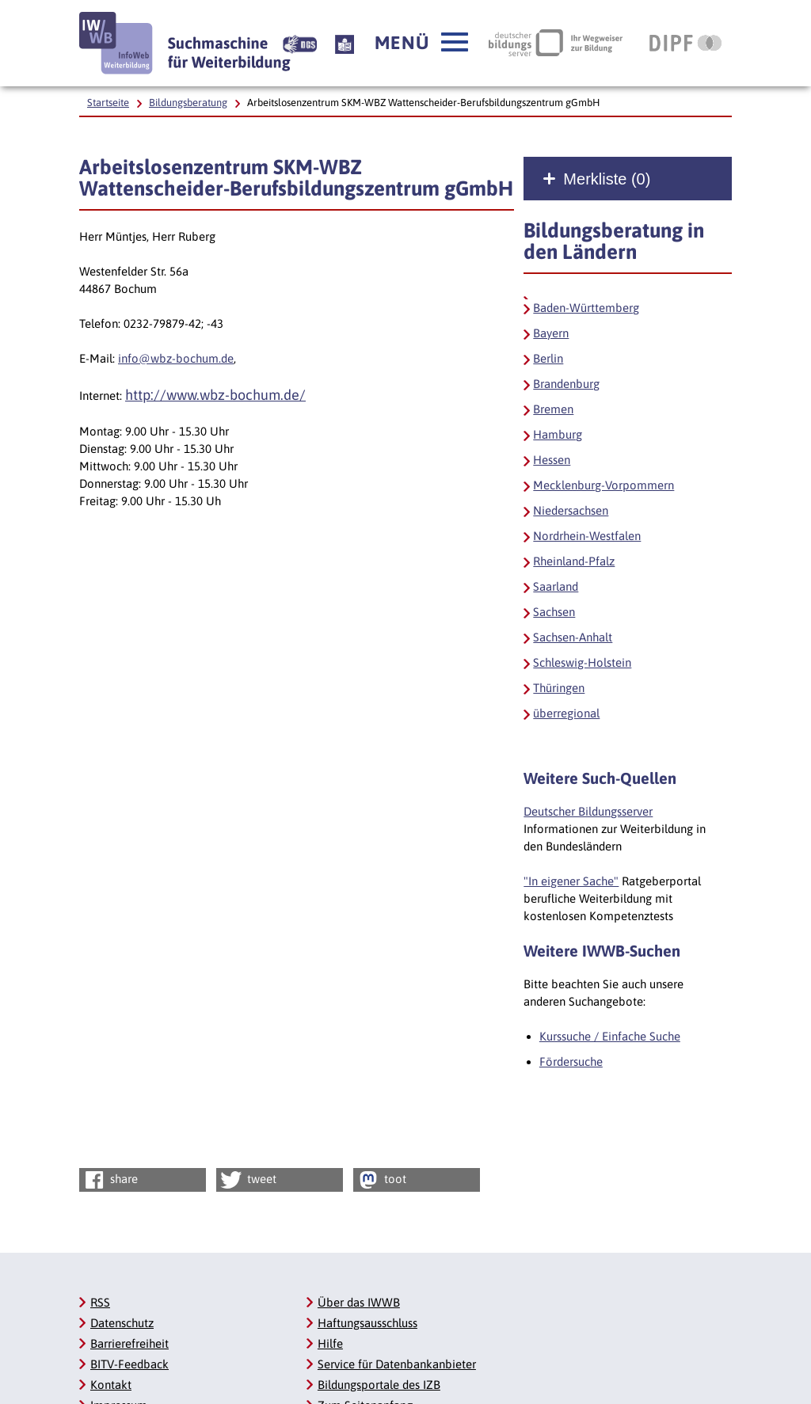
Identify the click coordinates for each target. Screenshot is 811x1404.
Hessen (551, 459)
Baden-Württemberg (586, 307)
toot (381, 1180)
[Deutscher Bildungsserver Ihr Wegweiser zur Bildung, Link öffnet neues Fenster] (556, 43)
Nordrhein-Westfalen (587, 535)
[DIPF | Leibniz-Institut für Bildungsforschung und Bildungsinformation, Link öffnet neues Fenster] (685, 43)
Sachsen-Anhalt (572, 637)
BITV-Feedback (129, 1364)
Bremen (553, 409)
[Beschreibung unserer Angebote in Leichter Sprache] (344, 42)
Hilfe (330, 1343)
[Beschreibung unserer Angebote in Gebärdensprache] (299, 42)
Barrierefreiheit (129, 1343)
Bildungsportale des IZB (379, 1384)
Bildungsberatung (188, 102)
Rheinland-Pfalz (574, 561)
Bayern (551, 333)
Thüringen (558, 687)
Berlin (548, 358)
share (110, 1180)
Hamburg (557, 434)
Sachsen (554, 611)
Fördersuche (571, 1061)
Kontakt (110, 1384)
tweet (247, 1180)
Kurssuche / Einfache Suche (609, 1036)
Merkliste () (606, 179)
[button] (421, 43)
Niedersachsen (570, 510)
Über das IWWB (359, 1302)
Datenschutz (122, 1323)
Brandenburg (566, 383)
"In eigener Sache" (571, 881)
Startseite (108, 102)
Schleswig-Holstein (582, 662)
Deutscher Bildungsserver (588, 811)
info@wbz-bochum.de (176, 358)
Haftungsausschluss (367, 1323)
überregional (566, 713)
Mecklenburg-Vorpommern (603, 485)
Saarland (555, 586)
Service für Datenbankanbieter (397, 1364)
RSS (100, 1302)
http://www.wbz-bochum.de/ (215, 394)
